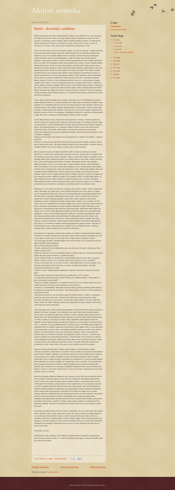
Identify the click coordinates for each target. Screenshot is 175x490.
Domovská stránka (69, 467)
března (117, 46)
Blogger (102, 485)
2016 (115, 71)
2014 (115, 78)
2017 (115, 68)
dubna (117, 43)
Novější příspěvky (40, 467)
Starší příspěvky (98, 467)
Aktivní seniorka (56, 10)
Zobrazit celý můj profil (118, 30)
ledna (117, 49)
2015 (115, 74)
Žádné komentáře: (61, 459)
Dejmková (116, 26)
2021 (115, 40)
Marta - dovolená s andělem (54, 29)
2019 (115, 61)
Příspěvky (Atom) (53, 472)
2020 (115, 57)
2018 (115, 64)
